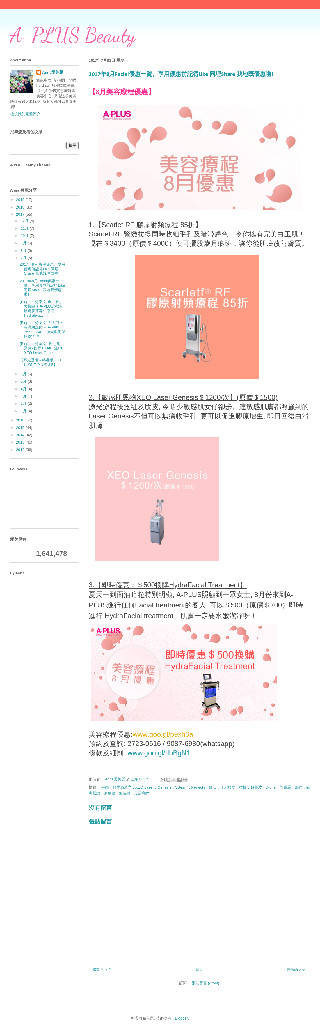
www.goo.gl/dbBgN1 (158, 753)
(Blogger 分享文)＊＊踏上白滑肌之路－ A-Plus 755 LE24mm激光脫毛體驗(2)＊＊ (42, 330)
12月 (25, 221)
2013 (21, 442)
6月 (24, 374)
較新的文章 (102, 969)
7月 (24, 258)
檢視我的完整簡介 (25, 114)
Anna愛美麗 (52, 72)
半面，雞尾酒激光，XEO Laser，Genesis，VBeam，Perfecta (153, 787)
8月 (24, 250)
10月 (25, 236)
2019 (21, 199)
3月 (24, 396)
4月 (24, 389)
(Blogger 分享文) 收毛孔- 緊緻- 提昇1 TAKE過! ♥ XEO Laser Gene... (40, 348)
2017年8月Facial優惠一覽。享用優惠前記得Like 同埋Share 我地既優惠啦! (42, 288)
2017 (21, 214)
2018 (21, 207)
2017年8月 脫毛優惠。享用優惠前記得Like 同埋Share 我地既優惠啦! (42, 268)
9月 (24, 243)
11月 (25, 228)
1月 (24, 411)
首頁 (199, 969)
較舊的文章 (296, 969)
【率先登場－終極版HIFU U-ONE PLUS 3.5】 (40, 362)
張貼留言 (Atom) (205, 983)
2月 (24, 403)
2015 (21, 427)
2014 (21, 435)
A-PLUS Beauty (72, 35)
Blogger (181, 1018)
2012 (21, 450)
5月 (24, 381)
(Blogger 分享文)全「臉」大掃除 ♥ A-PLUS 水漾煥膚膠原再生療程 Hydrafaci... (41, 309)
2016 (21, 420)
